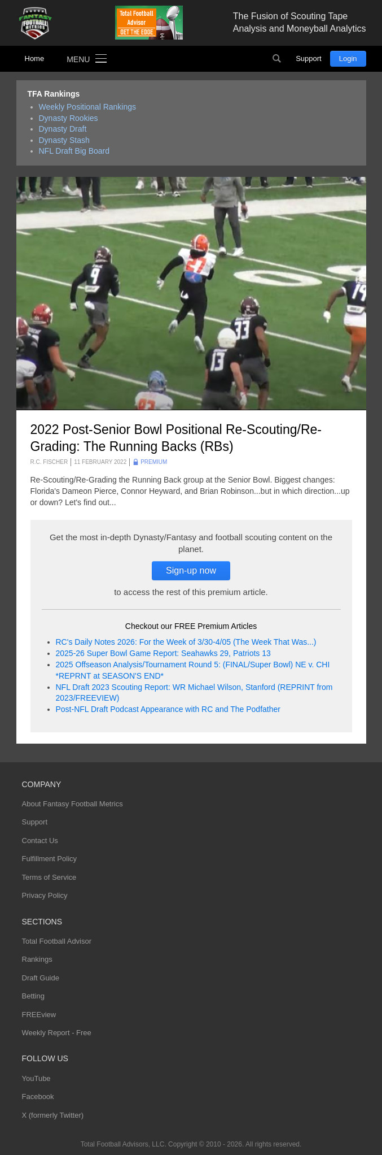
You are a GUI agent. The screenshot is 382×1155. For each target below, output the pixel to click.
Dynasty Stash (64, 140)
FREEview (39, 1014)
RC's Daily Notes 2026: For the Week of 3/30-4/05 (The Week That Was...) (186, 641)
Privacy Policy (45, 895)
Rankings (37, 959)
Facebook (38, 1096)
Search (276, 59)
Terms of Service (49, 877)
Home (35, 58)
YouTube (36, 1078)
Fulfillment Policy (49, 858)
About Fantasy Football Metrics (72, 804)
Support (309, 58)
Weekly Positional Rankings (88, 106)
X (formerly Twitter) (53, 1115)
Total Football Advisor (57, 941)
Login (348, 58)
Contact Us (40, 840)
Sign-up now (191, 570)
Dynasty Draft (63, 128)
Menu (78, 59)
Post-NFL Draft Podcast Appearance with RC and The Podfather (168, 709)
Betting (33, 996)
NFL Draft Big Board (74, 150)
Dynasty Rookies (68, 118)
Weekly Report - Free (56, 1032)
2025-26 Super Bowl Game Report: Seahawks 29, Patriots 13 (163, 653)
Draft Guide (40, 978)
